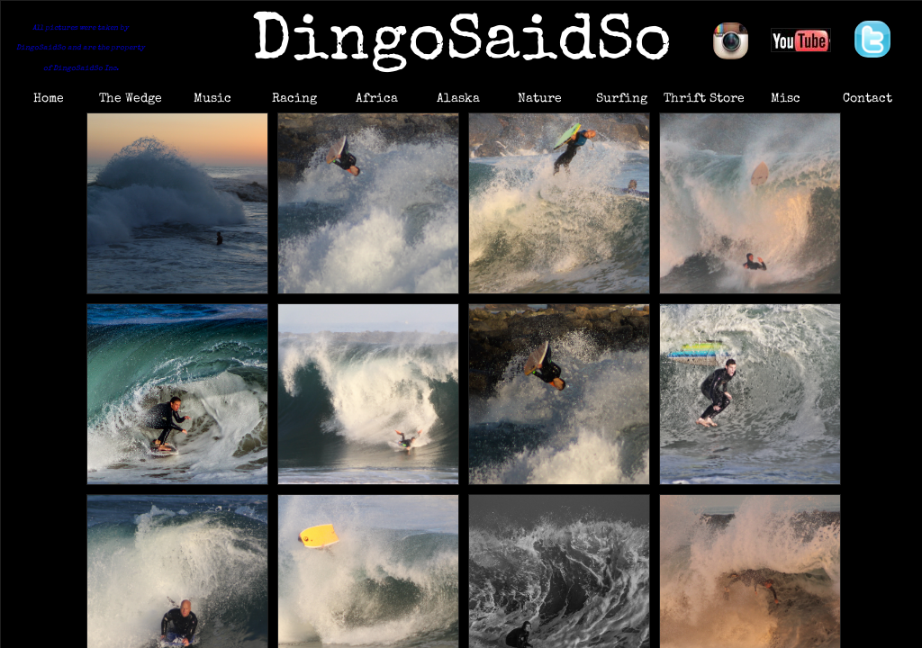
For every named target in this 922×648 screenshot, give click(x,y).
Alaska (458, 99)
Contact (867, 99)
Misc (785, 99)
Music (212, 99)
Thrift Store (704, 99)
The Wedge (130, 99)
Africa (377, 99)
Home (48, 99)
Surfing (621, 99)
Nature (540, 99)
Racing (294, 99)
